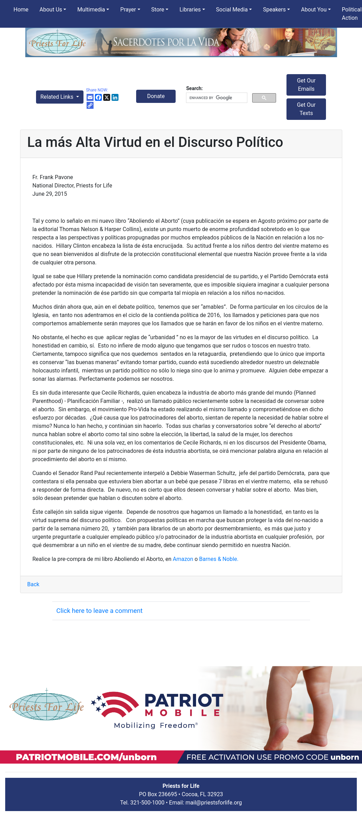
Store (157, 9)
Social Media (232, 9)
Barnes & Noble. (219, 559)
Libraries (190, 9)
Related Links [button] (58, 97)
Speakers (274, 9)
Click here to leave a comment (99, 611)
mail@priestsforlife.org (214, 802)
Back (33, 584)
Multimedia (91, 9)
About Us (50, 9)
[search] (215, 98)
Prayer (128, 9)
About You (314, 9)
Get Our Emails (306, 84)
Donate (156, 96)
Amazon (184, 559)
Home (21, 9)
